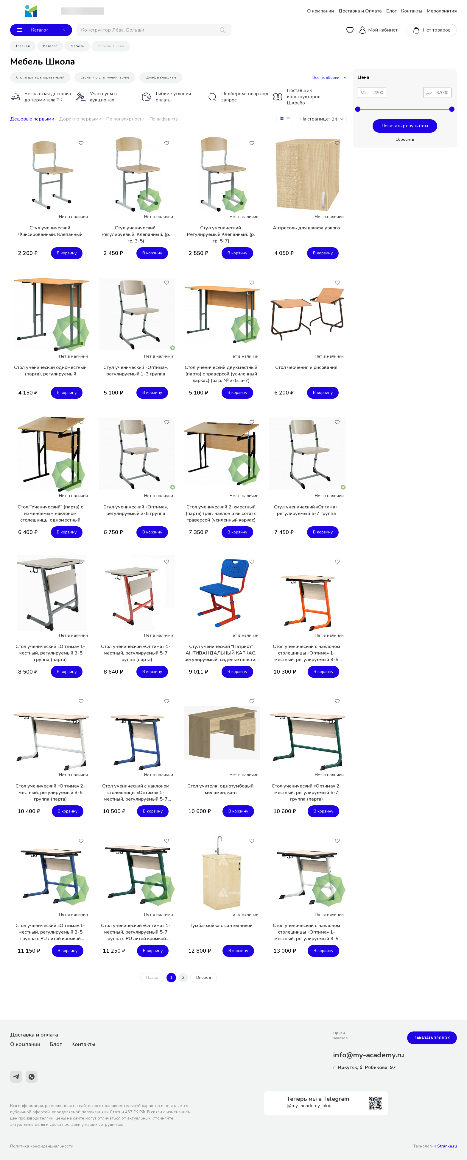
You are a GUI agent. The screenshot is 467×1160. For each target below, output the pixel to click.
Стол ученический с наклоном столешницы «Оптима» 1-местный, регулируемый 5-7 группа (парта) (135, 792)
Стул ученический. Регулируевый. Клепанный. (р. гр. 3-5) (136, 234)
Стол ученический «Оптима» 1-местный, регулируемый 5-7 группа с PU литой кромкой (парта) (136, 932)
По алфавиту (163, 119)
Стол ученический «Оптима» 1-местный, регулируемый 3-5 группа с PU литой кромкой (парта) (50, 932)
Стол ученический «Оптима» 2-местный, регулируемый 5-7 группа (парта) (306, 792)
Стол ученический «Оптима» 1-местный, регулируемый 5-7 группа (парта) (136, 653)
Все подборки (329, 77)
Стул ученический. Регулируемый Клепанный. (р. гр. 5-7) (221, 234)
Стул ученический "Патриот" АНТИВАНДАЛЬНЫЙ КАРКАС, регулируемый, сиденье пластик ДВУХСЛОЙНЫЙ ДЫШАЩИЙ (221, 653)
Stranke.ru (447, 1146)
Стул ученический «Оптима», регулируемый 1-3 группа (135, 370)
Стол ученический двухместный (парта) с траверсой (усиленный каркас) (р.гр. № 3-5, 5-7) (221, 374)
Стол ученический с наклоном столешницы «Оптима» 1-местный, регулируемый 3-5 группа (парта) (306, 653)
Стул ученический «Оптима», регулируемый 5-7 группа (306, 510)
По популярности (125, 119)
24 (334, 119)
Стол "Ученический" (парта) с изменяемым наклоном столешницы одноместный (50, 513)
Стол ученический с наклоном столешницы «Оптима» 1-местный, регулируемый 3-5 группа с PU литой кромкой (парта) (306, 932)
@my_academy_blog (309, 1105)
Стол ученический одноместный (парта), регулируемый (50, 370)
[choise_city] (82, 11)
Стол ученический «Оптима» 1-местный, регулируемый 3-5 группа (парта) (50, 653)
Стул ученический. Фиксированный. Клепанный (50, 231)
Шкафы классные (160, 77)
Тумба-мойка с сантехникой (221, 925)
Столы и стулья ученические (104, 77)
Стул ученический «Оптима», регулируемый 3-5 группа (135, 510)
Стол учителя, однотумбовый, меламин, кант (221, 789)
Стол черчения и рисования (306, 367)
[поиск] (154, 30)
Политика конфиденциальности (41, 1146)
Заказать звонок (432, 1037)
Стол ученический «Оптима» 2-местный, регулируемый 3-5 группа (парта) (50, 792)
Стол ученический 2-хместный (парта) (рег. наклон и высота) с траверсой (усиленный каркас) (221, 513)
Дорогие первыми (80, 119)
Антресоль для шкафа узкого (306, 228)
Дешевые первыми (32, 119)
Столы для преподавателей (40, 77)
